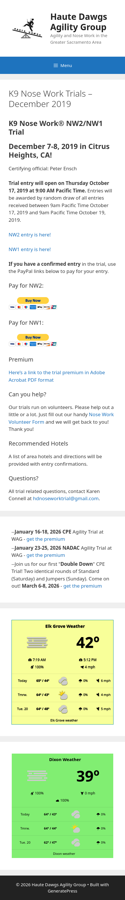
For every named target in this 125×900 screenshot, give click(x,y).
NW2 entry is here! (30, 234)
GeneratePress (62, 891)
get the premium (45, 539)
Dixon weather (64, 853)
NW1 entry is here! (30, 249)
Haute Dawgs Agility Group (78, 22)
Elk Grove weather (64, 720)
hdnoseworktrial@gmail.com (66, 498)
